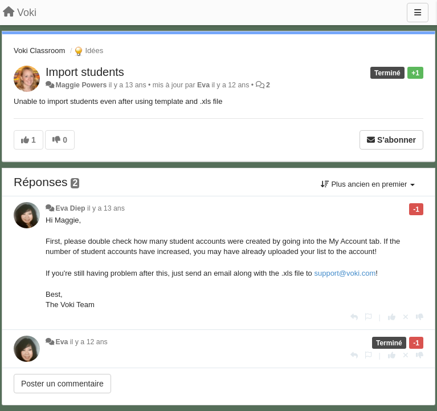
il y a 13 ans (106, 208)
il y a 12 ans (89, 342)
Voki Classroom (39, 50)
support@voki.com (344, 273)
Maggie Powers (81, 85)
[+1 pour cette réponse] (391, 317)
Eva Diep (70, 208)
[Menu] (417, 12)
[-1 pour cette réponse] (419, 317)
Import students (85, 72)
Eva (203, 85)
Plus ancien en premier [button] (368, 184)
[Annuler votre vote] (406, 317)
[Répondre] (354, 317)
